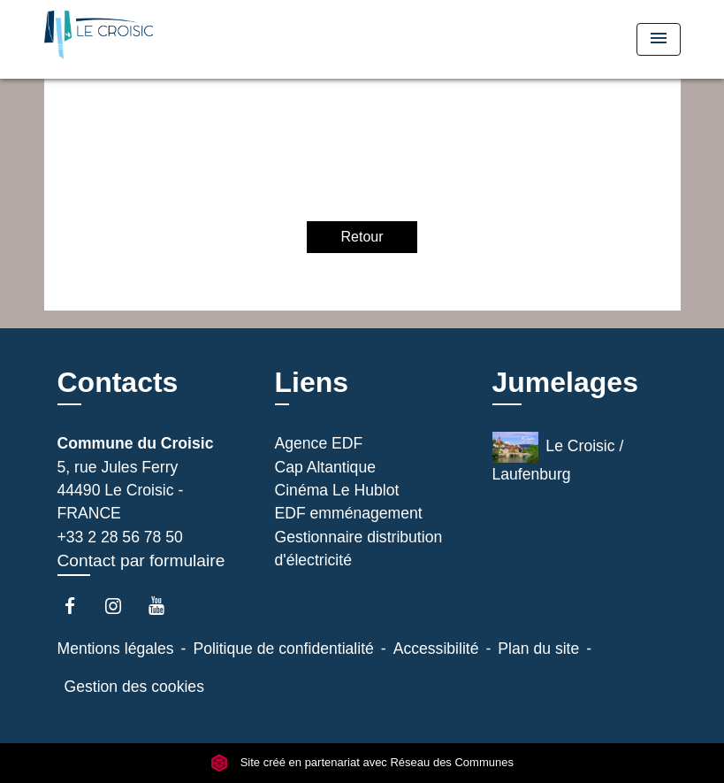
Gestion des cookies (134, 686)
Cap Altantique (325, 467)
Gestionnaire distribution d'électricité (359, 548)
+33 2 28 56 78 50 (120, 537)
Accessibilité (436, 648)
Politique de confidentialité (283, 648)
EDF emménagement (349, 513)
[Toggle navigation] (658, 39)
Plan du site (538, 648)
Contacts (118, 382)
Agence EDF (319, 443)
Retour (361, 236)
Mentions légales (115, 648)
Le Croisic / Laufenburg (558, 457)
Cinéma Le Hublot (337, 490)
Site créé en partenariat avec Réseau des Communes (362, 763)
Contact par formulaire (141, 560)
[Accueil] (154, 39)
